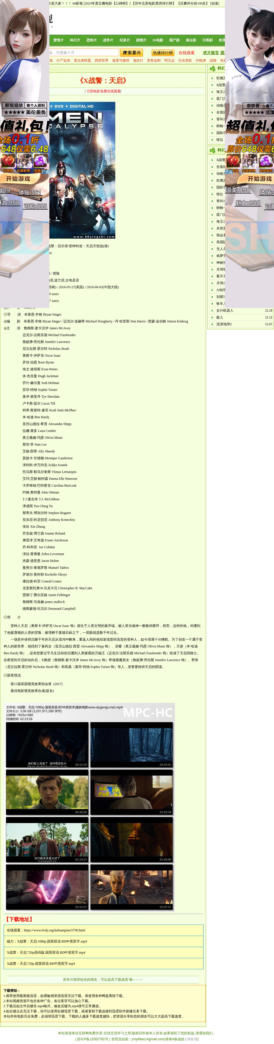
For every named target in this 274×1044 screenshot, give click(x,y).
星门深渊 (223, 99)
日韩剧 (207, 40)
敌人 (219, 317)
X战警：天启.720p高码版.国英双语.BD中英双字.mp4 (46, 952)
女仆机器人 (224, 310)
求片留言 (211, 53)
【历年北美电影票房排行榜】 (153, 3)
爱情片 (58, 40)
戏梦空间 (223, 256)
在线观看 (187, 53)
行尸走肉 (63, 60)
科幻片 (75, 40)
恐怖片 (91, 40)
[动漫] (214, 3)
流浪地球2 (224, 324)
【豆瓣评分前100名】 (193, 3)
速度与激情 (120, 60)
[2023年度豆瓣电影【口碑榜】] (107, 3)
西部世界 (101, 60)
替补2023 (223, 119)
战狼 (213, 60)
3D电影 (158, 40)
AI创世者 (223, 290)
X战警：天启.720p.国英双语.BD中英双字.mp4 (41, 964)
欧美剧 (224, 40)
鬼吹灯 (138, 60)
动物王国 (223, 105)
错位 (219, 140)
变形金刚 (154, 60)
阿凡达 (169, 60)
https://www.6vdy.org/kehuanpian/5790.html (54, 930)
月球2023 (223, 283)
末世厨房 (223, 228)
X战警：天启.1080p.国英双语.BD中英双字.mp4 (52, 941)
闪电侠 (201, 60)
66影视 (77, 3)
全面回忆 (223, 112)
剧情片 (141, 40)
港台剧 (191, 40)
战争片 (108, 40)
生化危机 (185, 60)
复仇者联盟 (82, 60)
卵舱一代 (223, 126)
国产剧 (174, 40)
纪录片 (125, 40)
